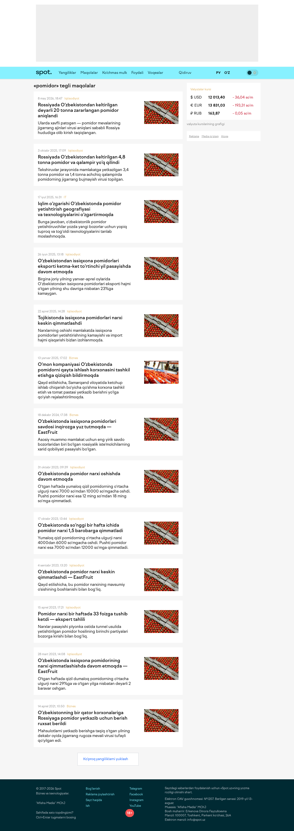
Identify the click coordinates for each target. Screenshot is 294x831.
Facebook (134, 794)
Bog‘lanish (93, 788)
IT (65, 197)
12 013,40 (216, 97)
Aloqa (224, 136)
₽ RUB (196, 113)
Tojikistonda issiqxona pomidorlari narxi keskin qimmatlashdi (80, 320)
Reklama (194, 136)
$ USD (196, 97)
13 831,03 (216, 105)
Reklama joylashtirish (100, 794)
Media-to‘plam (210, 136)
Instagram (134, 800)
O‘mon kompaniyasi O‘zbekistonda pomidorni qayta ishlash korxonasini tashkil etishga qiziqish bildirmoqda (84, 370)
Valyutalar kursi (200, 89)
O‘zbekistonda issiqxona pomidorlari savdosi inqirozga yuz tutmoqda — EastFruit (77, 426)
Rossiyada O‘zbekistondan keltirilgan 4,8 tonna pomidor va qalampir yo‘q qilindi (81, 159)
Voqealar (155, 72)
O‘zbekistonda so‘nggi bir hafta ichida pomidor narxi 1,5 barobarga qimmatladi (80, 527)
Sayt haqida (94, 800)
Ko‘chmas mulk (114, 72)
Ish (88, 805)
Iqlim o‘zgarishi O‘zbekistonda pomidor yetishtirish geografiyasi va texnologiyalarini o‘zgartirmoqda (79, 209)
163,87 (214, 113)
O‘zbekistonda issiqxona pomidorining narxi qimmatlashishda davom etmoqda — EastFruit (82, 666)
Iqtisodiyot (71, 98)
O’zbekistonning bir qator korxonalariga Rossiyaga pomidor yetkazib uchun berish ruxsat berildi (82, 718)
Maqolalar (89, 72)
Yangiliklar (67, 72)
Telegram (133, 788)
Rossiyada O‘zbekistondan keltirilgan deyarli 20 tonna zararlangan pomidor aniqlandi (78, 110)
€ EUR (196, 105)
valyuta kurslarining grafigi (207, 124)
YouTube (133, 805)
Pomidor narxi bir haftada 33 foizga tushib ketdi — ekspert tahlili (83, 616)
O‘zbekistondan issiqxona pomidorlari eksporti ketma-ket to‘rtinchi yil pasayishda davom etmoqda (84, 266)
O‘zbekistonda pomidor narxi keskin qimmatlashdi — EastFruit (76, 574)
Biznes (73, 358)
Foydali (137, 72)
